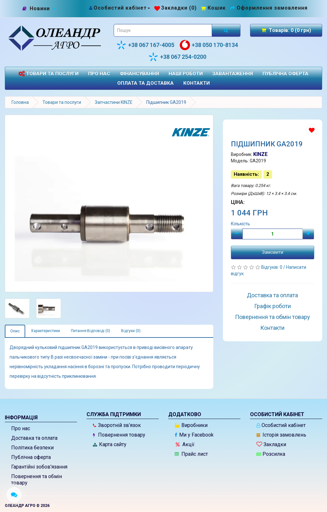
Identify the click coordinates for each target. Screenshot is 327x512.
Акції (185, 444)
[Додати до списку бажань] (311, 130)
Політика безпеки (32, 448)
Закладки (271, 444)
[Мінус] (237, 234)
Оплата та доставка (145, 83)
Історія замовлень (281, 435)
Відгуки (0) (131, 331)
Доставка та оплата (272, 295)
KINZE (260, 154)
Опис (15, 331)
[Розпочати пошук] (226, 30)
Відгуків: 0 (272, 267)
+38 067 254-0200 (177, 57)
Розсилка (270, 454)
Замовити (272, 252)
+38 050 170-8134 (209, 45)
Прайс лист (191, 454)
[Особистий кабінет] (119, 8)
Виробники (191, 425)
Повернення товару (119, 435)
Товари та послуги (49, 74)
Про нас (99, 73)
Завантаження (232, 73)
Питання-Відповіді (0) (90, 331)
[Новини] (40, 9)
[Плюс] (308, 234)
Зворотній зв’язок (117, 425)
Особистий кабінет (281, 425)
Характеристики (45, 331)
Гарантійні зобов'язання (39, 467)
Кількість (240, 223)
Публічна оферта (285, 73)
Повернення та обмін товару (272, 317)
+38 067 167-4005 (145, 45)
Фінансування (139, 73)
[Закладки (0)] (175, 8)
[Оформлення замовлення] (269, 8)
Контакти (196, 83)
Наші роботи (186, 73)
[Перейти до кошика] (213, 8)
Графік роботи (272, 306)
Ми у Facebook (194, 435)
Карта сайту (109, 444)
